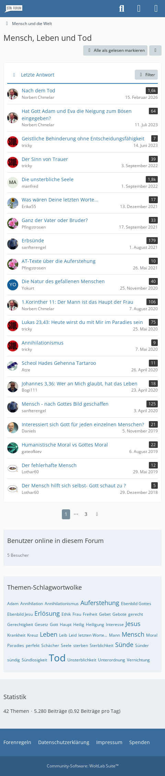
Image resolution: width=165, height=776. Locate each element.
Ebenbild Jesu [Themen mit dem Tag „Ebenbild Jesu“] (20, 614)
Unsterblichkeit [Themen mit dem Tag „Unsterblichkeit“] (81, 660)
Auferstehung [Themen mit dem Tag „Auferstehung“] (99, 603)
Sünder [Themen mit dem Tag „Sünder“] (142, 645)
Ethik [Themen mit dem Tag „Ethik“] (66, 614)
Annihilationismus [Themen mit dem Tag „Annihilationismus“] (62, 603)
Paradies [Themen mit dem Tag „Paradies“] (15, 645)
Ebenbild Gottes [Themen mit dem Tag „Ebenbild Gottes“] (136, 603)
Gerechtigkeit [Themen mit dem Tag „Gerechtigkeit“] (20, 624)
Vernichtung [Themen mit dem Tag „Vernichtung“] (138, 660)
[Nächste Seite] (97, 514)
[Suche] (122, 8)
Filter (146, 75)
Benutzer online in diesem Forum (55, 540)
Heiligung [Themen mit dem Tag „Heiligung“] (95, 624)
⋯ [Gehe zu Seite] (76, 514)
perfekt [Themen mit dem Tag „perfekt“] (33, 645)
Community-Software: (83, 766)
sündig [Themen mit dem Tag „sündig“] (13, 660)
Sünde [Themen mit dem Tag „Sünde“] (124, 644)
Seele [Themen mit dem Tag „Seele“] (66, 645)
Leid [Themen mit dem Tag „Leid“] (73, 635)
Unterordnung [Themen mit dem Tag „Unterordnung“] (111, 660)
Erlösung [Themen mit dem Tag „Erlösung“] (47, 613)
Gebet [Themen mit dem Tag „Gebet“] (105, 614)
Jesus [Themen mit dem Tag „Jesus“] (133, 623)
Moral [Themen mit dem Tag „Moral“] (151, 635)
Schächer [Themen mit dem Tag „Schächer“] (50, 645)
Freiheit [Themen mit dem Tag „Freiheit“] (90, 614)
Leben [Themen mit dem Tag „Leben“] (48, 634)
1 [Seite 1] (66, 514)
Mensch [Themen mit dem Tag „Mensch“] (133, 634)
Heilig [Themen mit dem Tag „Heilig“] (78, 624)
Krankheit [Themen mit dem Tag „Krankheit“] (16, 635)
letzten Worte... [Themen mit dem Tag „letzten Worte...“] (92, 635)
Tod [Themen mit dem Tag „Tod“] (57, 657)
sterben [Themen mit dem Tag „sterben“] (80, 645)
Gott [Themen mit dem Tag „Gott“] (54, 624)
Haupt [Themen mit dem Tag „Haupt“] (66, 624)
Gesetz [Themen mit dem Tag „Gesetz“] (41, 624)
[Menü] (156, 8)
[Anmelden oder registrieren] (139, 8)
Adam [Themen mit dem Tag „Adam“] (13, 603)
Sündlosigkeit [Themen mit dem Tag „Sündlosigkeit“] (34, 660)
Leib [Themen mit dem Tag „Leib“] (63, 635)
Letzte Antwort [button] (37, 74)
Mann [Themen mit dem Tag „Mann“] (114, 635)
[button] (155, 50)
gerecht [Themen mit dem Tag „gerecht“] (135, 614)
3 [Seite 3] (86, 514)
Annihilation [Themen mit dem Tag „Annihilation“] (31, 603)
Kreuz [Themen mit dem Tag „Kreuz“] (32, 635)
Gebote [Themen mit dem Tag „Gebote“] (119, 614)
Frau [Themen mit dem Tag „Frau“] (77, 614)
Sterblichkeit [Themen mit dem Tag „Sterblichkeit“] (101, 645)
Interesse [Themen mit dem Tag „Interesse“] (115, 624)
